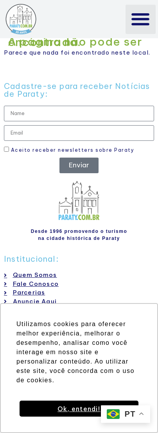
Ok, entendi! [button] (78, 409)
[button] (141, 19)
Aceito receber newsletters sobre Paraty (69, 150)
